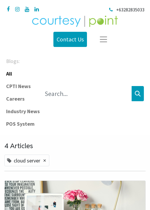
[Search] (138, 93)
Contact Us (70, 39)
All (9, 73)
